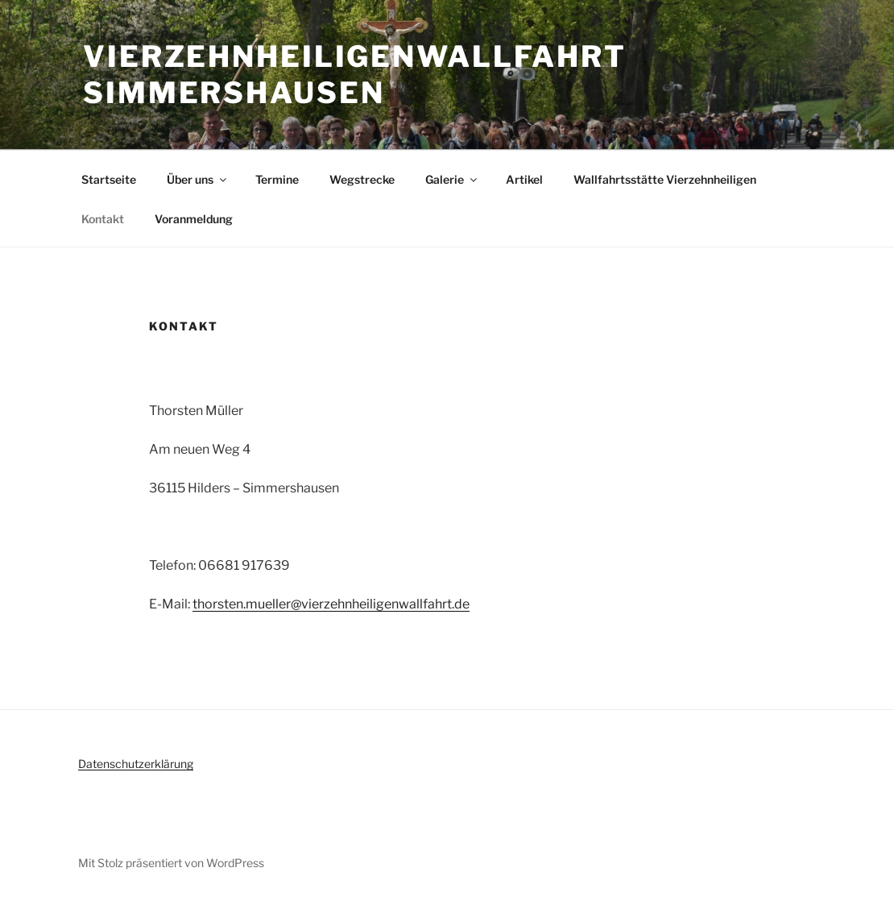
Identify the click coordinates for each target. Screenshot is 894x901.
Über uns (198, 179)
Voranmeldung (194, 219)
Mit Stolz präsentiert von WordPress (171, 863)
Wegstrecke (362, 179)
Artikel (524, 179)
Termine (277, 179)
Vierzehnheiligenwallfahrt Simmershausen (355, 74)
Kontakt (102, 219)
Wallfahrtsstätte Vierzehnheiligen (664, 179)
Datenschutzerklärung (135, 763)
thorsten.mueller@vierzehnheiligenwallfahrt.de (331, 604)
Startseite (108, 179)
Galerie (452, 179)
